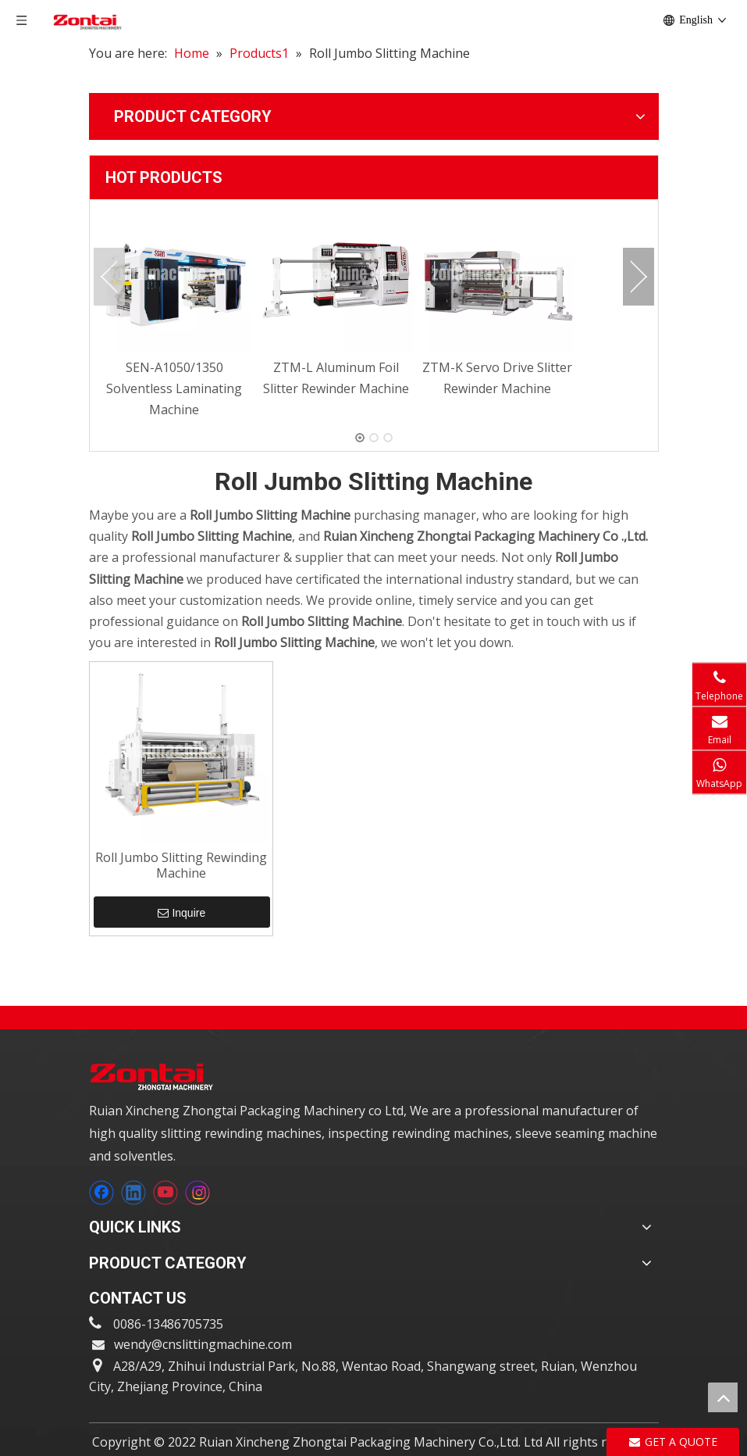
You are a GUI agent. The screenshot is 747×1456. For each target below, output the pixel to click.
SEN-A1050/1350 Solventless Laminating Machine (174, 388)
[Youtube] (165, 1192)
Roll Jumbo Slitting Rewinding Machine (181, 866)
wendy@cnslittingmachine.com (203, 1344)
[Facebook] (101, 1192)
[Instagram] (197, 1192)
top (723, 1397)
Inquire (181, 913)
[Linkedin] (133, 1192)
